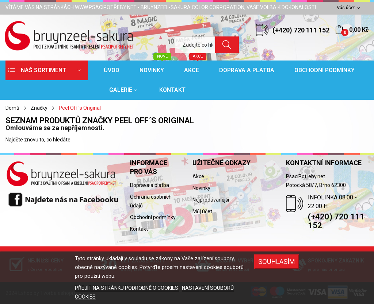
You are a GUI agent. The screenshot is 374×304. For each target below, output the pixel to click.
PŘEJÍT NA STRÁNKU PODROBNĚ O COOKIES (127, 288)
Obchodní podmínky (153, 217)
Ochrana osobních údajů (151, 201)
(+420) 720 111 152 (300, 30)
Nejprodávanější (210, 200)
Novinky (201, 188)
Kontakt (139, 229)
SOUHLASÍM (276, 261)
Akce (198, 176)
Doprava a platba (149, 185)
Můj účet (202, 211)
